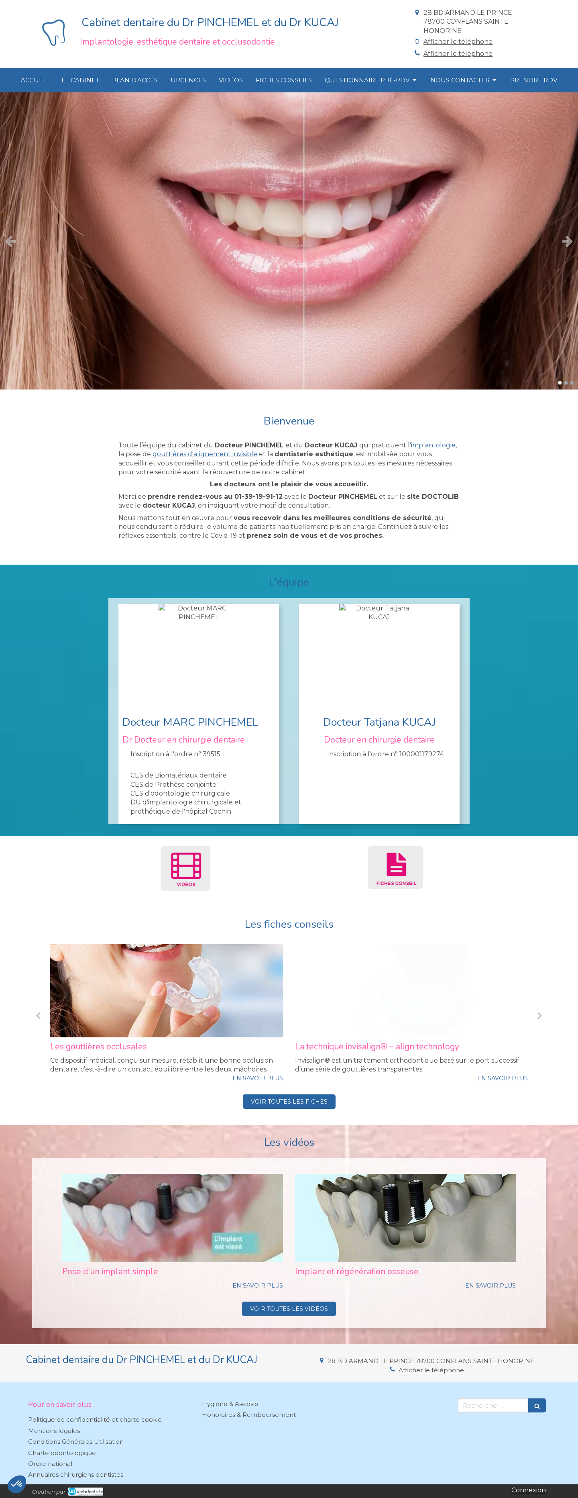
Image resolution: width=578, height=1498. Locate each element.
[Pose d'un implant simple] (172, 1218)
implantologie (433, 445)
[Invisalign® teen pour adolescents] (166, 990)
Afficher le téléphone (458, 41)
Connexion (528, 1490)
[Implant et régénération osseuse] (405, 1218)
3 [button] (572, 383)
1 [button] (560, 383)
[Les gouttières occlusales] (411, 990)
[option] (289, 241)
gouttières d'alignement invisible (205, 454)
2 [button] (566, 383)
